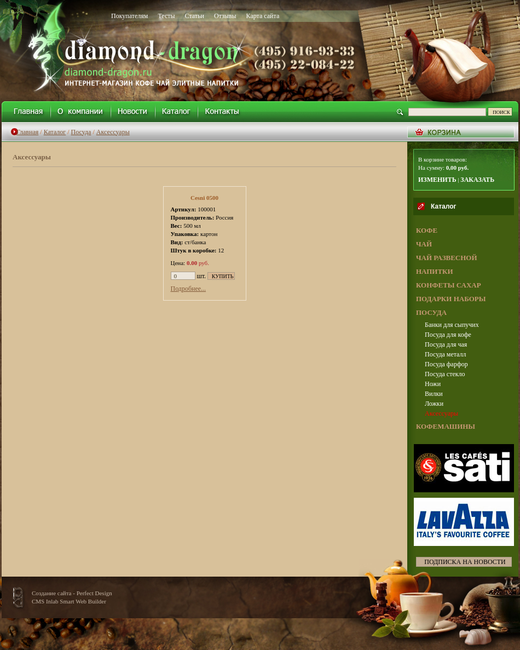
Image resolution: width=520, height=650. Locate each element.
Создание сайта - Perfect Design (72, 593)
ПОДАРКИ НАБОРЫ (451, 299)
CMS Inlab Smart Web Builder (69, 601)
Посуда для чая (446, 344)
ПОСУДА (431, 312)
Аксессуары (113, 132)
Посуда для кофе (448, 334)
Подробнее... (188, 288)
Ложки (434, 403)
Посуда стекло (445, 374)
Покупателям (129, 16)
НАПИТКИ (434, 271)
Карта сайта (263, 16)
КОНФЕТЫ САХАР (448, 285)
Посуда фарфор (446, 364)
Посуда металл (445, 354)
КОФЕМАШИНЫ (445, 426)
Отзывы (225, 16)
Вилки (434, 394)
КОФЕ (426, 230)
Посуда (81, 132)
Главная (27, 132)
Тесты (166, 16)
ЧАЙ (424, 244)
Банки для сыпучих (452, 325)
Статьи (194, 16)
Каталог (55, 132)
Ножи (433, 384)
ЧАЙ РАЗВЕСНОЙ (446, 258)
